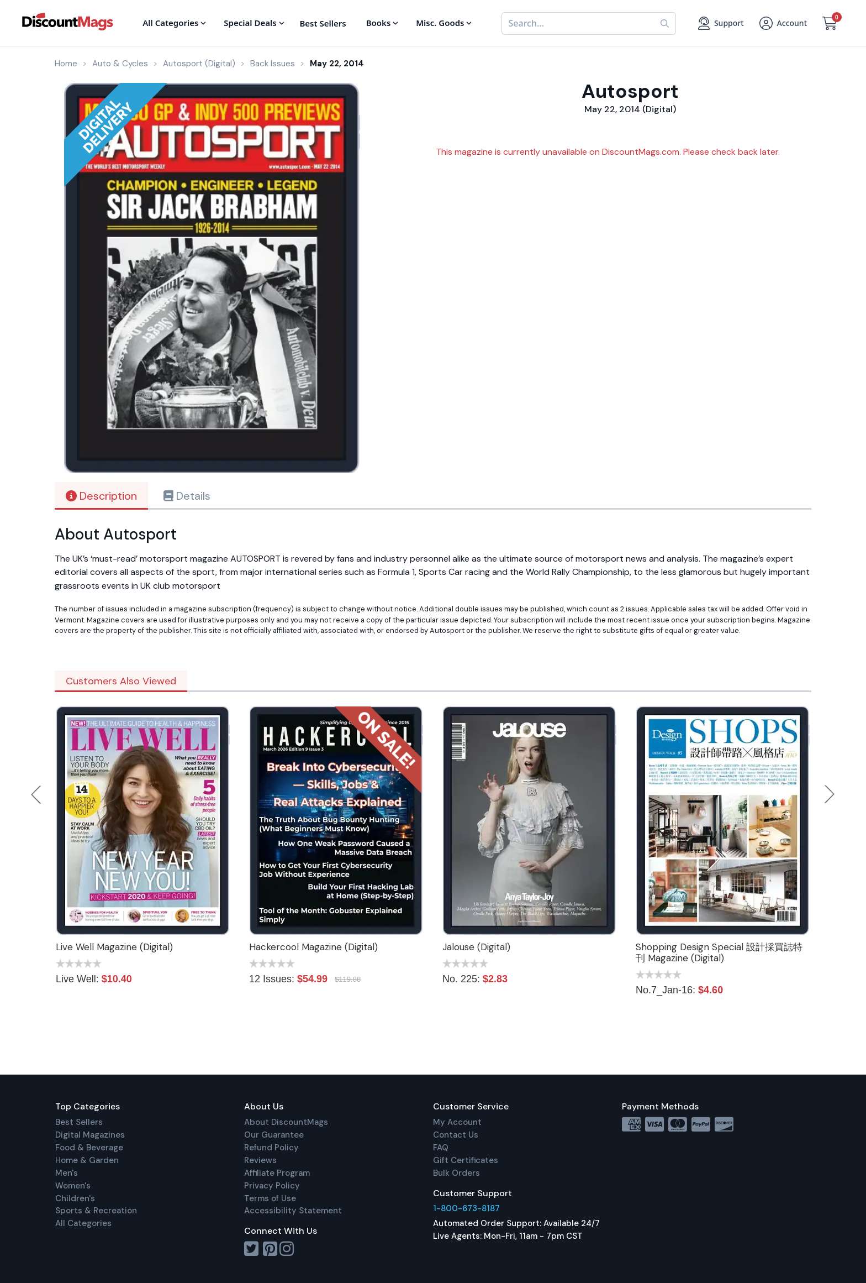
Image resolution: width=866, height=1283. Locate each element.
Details (186, 496)
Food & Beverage (89, 1147)
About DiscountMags (286, 1122)
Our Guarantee (274, 1134)
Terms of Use (270, 1198)
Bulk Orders (456, 1173)
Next (829, 794)
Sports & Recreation (96, 1210)
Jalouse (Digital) (476, 947)
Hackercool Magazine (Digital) (313, 947)
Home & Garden (87, 1160)
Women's (73, 1185)
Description (101, 496)
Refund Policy (271, 1147)
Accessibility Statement (293, 1210)
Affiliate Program (277, 1173)
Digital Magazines (90, 1134)
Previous (37, 794)
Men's (66, 1173)
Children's (75, 1198)
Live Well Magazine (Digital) (114, 947)
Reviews (260, 1160)
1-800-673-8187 (466, 1208)
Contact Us (455, 1134)
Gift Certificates (465, 1160)
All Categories (83, 1223)
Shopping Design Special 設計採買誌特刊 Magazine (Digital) (719, 952)
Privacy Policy (272, 1185)
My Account (457, 1122)
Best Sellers (79, 1122)
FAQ (440, 1147)
